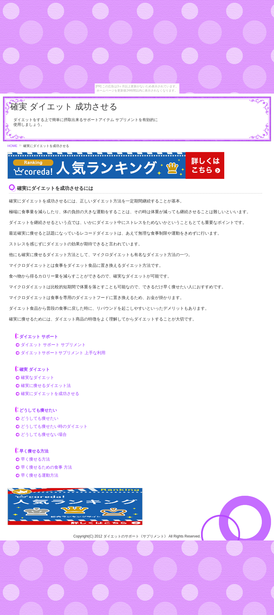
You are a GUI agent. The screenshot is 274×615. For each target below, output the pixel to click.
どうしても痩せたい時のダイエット (54, 426)
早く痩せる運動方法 (39, 475)
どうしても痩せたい (39, 418)
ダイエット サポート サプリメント (53, 344)
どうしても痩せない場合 (44, 434)
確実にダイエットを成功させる (50, 393)
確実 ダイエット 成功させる (64, 106)
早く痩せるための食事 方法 (46, 467)
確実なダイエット (37, 377)
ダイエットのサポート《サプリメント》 (135, 536)
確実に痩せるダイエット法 (46, 385)
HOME (12, 146)
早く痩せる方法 (35, 459)
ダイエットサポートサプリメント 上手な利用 (63, 352)
